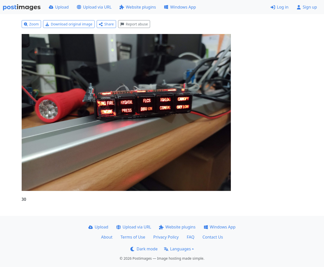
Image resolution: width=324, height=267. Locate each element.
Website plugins (138, 7)
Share (106, 24)
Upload (59, 7)
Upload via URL (94, 7)
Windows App (180, 7)
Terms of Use (133, 237)
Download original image (68, 24)
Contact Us (212, 237)
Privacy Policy (166, 237)
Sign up (307, 7)
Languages (177, 249)
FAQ (190, 237)
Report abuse (134, 24)
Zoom (31, 24)
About (106, 237)
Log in (280, 7)
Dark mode (144, 249)
